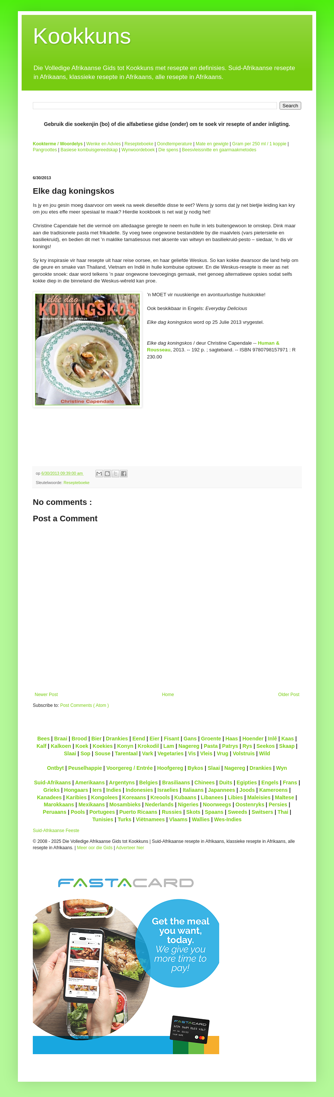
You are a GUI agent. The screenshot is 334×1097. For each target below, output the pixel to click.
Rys (247, 746)
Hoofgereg (170, 768)
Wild (264, 753)
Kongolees (104, 797)
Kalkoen (61, 746)
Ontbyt (55, 768)
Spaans (214, 812)
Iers (97, 790)
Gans (190, 739)
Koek (82, 746)
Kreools (160, 797)
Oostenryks (250, 804)
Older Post (288, 694)
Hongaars (76, 790)
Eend (138, 739)
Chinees (205, 782)
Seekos (265, 746)
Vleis (206, 753)
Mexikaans (91, 804)
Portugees (102, 812)
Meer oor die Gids (95, 847)
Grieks (51, 790)
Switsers (262, 812)
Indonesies (139, 790)
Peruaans (54, 812)
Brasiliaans (176, 782)
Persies (278, 804)
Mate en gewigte (212, 143)
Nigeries (188, 804)
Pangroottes (45, 149)
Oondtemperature (174, 143)
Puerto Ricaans (138, 812)
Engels (269, 782)
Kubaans (185, 797)
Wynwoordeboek (138, 149)
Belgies (148, 782)
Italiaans (193, 790)
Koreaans (134, 797)
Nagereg (189, 746)
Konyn (125, 746)
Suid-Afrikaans (52, 782)
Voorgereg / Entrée (129, 768)
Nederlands (159, 804)
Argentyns (122, 782)
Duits (225, 782)
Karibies (76, 797)
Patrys (230, 746)
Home (168, 694)
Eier (154, 739)
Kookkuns (82, 35)
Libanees (212, 797)
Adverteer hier (130, 847)
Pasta (211, 746)
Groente (211, 739)
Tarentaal (126, 753)
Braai (60, 739)
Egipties (247, 782)
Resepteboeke (139, 143)
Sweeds (237, 812)
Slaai (70, 753)
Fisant (171, 739)
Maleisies (258, 797)
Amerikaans (90, 782)
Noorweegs (217, 804)
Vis (192, 753)
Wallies (201, 819)
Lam (168, 746)
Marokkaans (59, 804)
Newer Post (46, 694)
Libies (235, 797)
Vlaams (178, 819)
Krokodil (148, 746)
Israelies (167, 790)
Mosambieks (125, 804)
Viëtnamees (150, 819)
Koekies (103, 746)
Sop (86, 753)
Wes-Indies (228, 819)
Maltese (284, 797)
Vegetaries (170, 753)
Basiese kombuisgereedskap (89, 149)
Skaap (286, 746)
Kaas (287, 739)
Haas (232, 739)
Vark (147, 753)
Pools (78, 812)
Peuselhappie (85, 768)
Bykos (195, 768)
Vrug (222, 753)
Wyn (281, 768)
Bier (96, 739)
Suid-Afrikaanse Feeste (56, 830)
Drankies (117, 739)
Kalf (42, 746)
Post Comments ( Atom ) (84, 705)
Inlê (272, 739)
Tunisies (102, 819)
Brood (79, 739)
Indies (114, 790)
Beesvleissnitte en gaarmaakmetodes (219, 149)
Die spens (168, 149)
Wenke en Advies (103, 143)
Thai (283, 812)
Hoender (253, 739)
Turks (124, 819)
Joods (247, 790)
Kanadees (49, 797)
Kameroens (273, 790)
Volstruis (244, 753)
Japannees (221, 790)
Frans (290, 782)
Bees (43, 739)
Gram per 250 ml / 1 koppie (259, 143)
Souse (102, 753)
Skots (193, 812)
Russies (172, 812)
